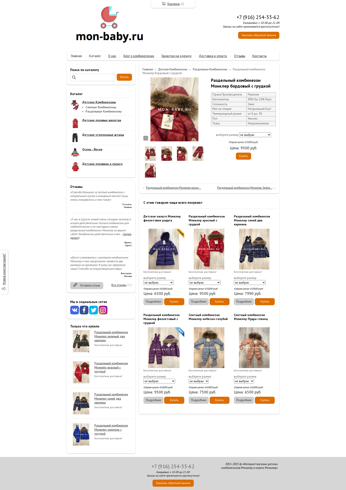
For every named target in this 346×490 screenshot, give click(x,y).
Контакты (259, 56)
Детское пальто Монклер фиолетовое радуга (162, 218)
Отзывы (239, 56)
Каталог (95, 56)
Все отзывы (118, 285)
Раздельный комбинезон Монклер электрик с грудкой (111, 429)
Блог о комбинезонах (139, 56)
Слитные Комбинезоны (101, 107)
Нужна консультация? (4, 269)
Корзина (173, 4)
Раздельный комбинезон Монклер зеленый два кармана (111, 336)
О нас (112, 56)
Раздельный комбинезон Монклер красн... (173, 188)
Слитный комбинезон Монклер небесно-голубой (208, 317)
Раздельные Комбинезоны (104, 111)
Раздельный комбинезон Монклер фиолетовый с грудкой (161, 319)
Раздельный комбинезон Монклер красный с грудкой (111, 367)
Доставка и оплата (213, 56)
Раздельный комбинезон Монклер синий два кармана (111, 398)
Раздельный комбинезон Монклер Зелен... (244, 188)
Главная (76, 56)
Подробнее (153, 301)
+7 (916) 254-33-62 (258, 17)
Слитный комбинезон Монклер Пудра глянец (251, 317)
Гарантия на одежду (177, 56)
